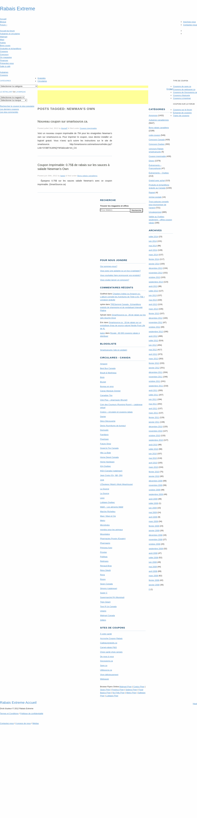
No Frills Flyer (118, 693)
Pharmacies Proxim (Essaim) (113, 538)
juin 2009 (153, 508)
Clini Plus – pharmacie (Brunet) (113, 400)
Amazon (103, 364)
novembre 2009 (155, 485)
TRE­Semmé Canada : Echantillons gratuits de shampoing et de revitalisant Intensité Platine (121, 307)
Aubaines (4, 72)
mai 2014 (153, 246)
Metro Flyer (131, 693)
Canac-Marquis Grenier (110, 391)
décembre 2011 (155, 372)
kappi (62, 176)
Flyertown (104, 439)
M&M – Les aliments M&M (111, 507)
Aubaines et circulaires (10, 34)
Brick (102, 377)
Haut (195, 703)
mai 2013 (153, 300)
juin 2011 (153, 399)
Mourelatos (105, 534)
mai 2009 (153, 512)
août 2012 (153, 336)
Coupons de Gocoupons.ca (185, 92)
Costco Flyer (138, 686)
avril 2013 (153, 304)
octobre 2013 (154, 277)
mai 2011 (153, 404)
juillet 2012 (153, 340)
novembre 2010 (155, 431)
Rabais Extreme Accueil (18, 702)
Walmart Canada (107, 615)
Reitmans (104, 561)
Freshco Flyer (118, 690)
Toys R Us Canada (108, 606)
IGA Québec (105, 466)
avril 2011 (153, 408)
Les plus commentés (9, 112)
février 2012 (154, 363)
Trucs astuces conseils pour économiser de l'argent (159, 204)
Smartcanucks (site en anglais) (113, 350)
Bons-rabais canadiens (87, 176)
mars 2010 (153, 467)
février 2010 (154, 472)
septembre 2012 (156, 331)
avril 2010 (153, 463)
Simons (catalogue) (108, 588)
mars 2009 (153, 521)
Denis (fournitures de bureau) (113, 426)
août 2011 (153, 390)
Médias (35, 723)
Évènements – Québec (159, 173)
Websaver (104, 679)
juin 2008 (153, 562)
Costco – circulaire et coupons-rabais (116, 412)
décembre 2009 (155, 481)
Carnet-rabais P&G (108, 647)
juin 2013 (153, 295)
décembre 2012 (155, 318)
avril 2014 (153, 250)
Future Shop (105, 444)
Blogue (3, 22)
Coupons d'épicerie (181, 95)
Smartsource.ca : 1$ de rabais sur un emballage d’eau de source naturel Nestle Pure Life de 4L (122, 325)
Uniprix (103, 611)
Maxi (2, 39)
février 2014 (154, 259)
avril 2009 (153, 517)
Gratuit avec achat (157, 180)
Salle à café (5, 66)
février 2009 (154, 526)
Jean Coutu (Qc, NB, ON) (111, 475)
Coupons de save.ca (182, 86)
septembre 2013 (156, 282)
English (170, 89)
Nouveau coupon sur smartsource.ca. (63, 121)
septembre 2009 (156, 494)
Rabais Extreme (17, 8)
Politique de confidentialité (31, 713)
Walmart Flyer (125, 686)
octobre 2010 (154, 435)
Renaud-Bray (106, 566)
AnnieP (64, 128)
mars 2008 (153, 576)
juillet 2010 (153, 449)
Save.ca (103, 665)
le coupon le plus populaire (17, 106)
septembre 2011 (156, 386)
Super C (103, 593)
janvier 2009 (154, 530)
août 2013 (153, 286)
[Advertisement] (93, 87)
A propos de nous (23, 723)
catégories (5, 81)
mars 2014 (153, 255)
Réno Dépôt (105, 570)
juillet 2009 (153, 503)
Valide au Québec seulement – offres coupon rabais (160, 220)
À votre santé (106, 634)
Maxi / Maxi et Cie (108, 516)
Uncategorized (155, 212)
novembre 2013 (155, 273)
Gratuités (42, 78)
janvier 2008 (154, 585)
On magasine (6, 57)
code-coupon (154, 135)
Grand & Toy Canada (109, 448)
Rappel (152, 192)
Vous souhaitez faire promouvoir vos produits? (120, 275)
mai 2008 (153, 567)
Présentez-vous (7, 63)
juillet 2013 (153, 291)
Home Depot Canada (109, 457)
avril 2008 (153, 571)
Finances (4, 60)
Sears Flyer (105, 690)
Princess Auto (106, 548)
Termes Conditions (9, 713)
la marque (21, 92)
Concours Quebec (157, 144)
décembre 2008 (155, 535)
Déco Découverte (107, 421)
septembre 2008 (156, 548)
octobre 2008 (154, 544)
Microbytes (105, 525)
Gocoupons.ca (106, 661)
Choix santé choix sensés (111, 652)
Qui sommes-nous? (108, 266)
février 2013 (154, 313)
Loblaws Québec (107, 502)
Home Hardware (107, 462)
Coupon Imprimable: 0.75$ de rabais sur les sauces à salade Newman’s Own (74, 167)
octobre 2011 (154, 381)
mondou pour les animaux (111, 529)
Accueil (3, 19)
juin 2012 (153, 345)
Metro (102, 520)
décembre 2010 (155, 426)
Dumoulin (104, 430)
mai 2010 (153, 458)
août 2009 (153, 499)
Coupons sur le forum (182, 110)
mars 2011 (153, 413)
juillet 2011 (153, 395)
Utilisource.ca (106, 670)
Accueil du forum (7, 31)
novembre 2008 (155, 539)
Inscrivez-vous (189, 22)
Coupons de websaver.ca (184, 89)
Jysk (102, 480)
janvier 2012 (154, 368)
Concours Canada (157, 139)
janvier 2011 (154, 422)
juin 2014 (153, 241)
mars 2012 (153, 358)
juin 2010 (153, 453)
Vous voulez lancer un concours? (114, 280)
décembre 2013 (155, 268)
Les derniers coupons (9, 109)
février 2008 (154, 580)
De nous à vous (107, 656)
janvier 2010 (154, 476)
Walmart (3, 37)
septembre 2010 (156, 440)
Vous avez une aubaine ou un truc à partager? (120, 271)
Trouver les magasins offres (114, 206)
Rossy (102, 579)
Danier (103, 416)
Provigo (103, 552)
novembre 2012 (155, 322)
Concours (4, 54)
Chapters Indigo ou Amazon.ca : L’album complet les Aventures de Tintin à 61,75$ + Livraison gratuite (122, 297)
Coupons (4, 51)
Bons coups (5, 45)
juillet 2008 (153, 557)
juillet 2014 (153, 236)
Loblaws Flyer (112, 696)
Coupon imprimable (88, 128)
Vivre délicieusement (109, 674)
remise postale (155, 197)
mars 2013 (153, 309)
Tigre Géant (105, 602)
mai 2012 (153, 350)
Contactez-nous (190, 25)
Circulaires (42, 81)
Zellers (103, 620)
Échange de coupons (182, 113)
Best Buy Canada (107, 368)
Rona (102, 575)
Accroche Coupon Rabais (111, 638)
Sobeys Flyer (131, 690)
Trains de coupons (181, 115)
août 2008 (153, 553)
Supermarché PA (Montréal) (112, 597)
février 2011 (154, 417)
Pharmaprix (105, 543)
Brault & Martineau (108, 373)
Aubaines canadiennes (159, 120)
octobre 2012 (154, 327)
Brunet (103, 382)
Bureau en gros (107, 386)
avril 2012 (153, 354)
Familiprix (104, 434)
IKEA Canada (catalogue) (111, 471)
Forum (3, 25)
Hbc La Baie (105, 453)
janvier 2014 (154, 264)
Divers (151, 161)
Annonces (153, 115)
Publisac (103, 557)
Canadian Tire (106, 395)
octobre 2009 (154, 490)
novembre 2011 (155, 377)
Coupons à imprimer (182, 98)
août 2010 (153, 445)
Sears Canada (106, 584)
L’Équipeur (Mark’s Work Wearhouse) (116, 484)
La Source (104, 489)
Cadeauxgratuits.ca (108, 643)
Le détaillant (6, 92)
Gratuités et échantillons (10, 48)
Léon (102, 498)
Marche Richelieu (107, 511)
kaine (102, 333)
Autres (3, 42)
